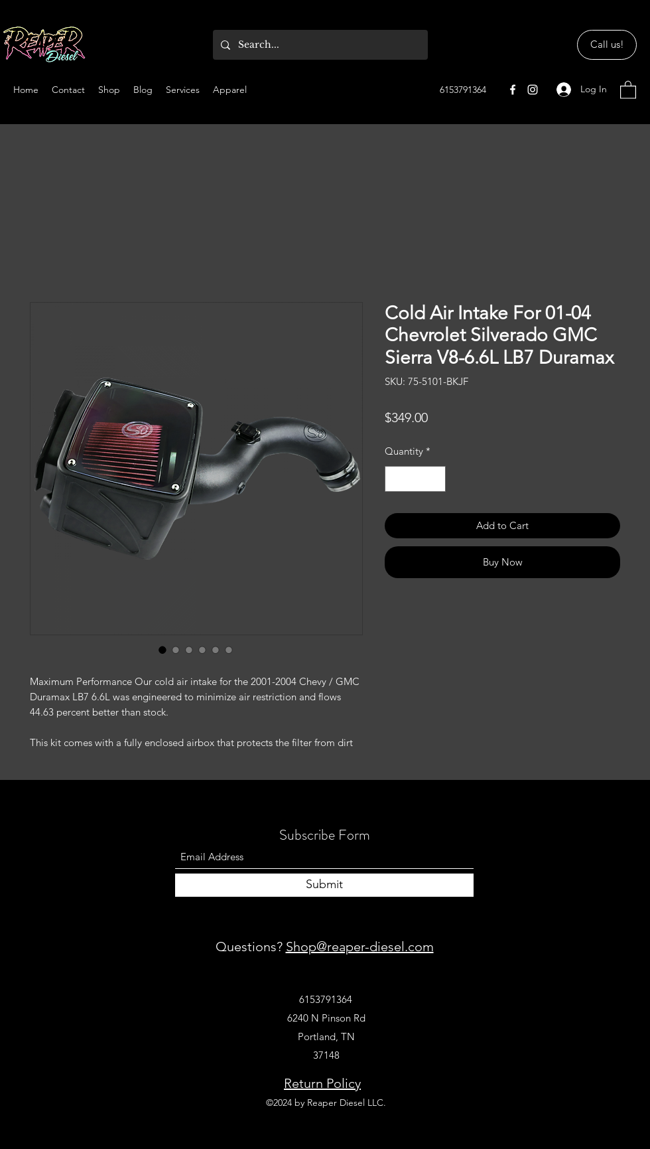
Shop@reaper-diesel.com (360, 947)
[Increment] (435, 479)
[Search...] (319, 45)
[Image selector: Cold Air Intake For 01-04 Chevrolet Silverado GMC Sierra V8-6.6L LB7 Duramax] (162, 649)
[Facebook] (512, 89)
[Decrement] (396, 479)
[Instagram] (532, 89)
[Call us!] (607, 45)
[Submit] (324, 885)
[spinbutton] (415, 479)
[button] (628, 89)
